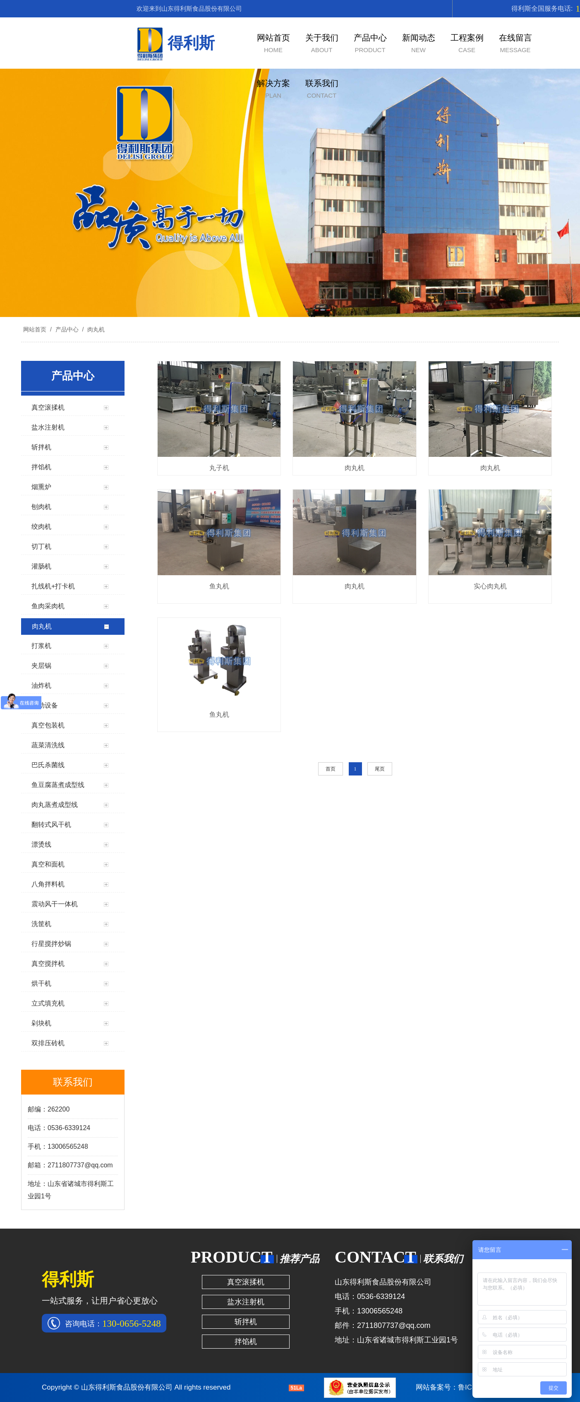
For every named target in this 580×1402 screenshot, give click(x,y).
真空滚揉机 (245, 1282)
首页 (331, 769)
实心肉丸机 (490, 586)
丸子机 (219, 467)
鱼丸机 (219, 586)
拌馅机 (246, 1341)
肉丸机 (95, 329)
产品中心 (67, 329)
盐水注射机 (245, 1302)
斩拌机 (246, 1322)
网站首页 (34, 329)
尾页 (380, 769)
